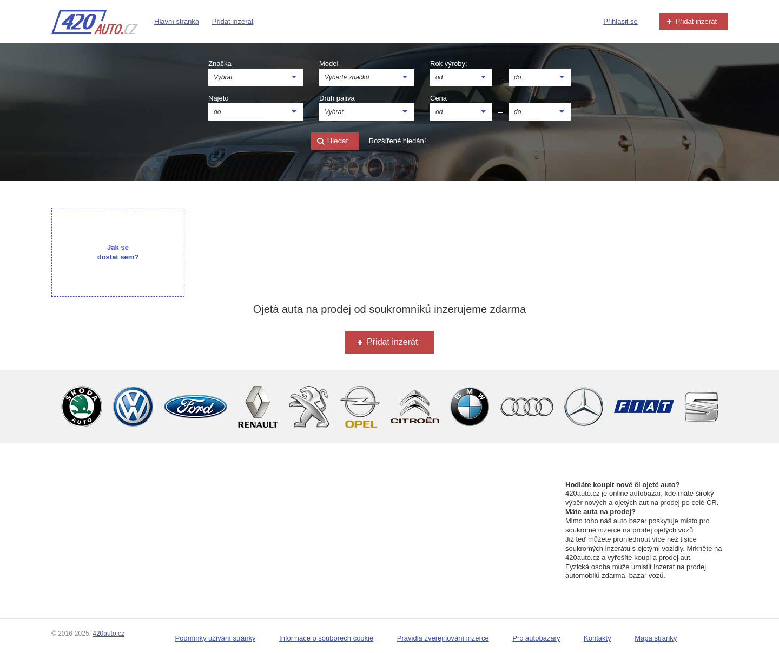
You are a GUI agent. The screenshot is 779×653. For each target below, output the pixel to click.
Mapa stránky (656, 638)
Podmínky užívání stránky (215, 638)
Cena (438, 98)
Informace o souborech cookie (326, 638)
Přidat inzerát (233, 21)
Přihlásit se (620, 21)
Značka (220, 63)
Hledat (332, 141)
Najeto (218, 98)
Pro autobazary (536, 638)
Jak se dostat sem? (118, 252)
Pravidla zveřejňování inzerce (443, 638)
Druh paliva (337, 98)
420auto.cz (108, 633)
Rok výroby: (448, 63)
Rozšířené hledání (397, 141)
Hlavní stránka (176, 21)
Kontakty (597, 638)
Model (328, 63)
